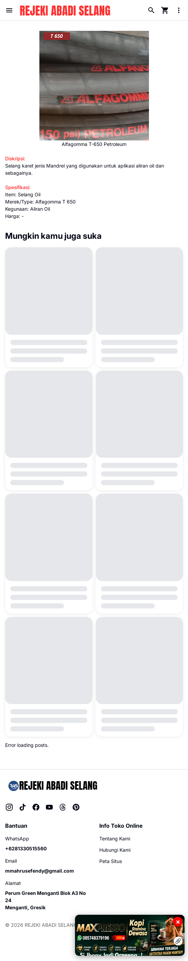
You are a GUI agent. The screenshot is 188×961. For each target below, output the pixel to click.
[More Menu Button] (179, 10)
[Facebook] (36, 807)
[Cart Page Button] (165, 10)
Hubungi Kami (114, 850)
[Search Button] (151, 10)
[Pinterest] (76, 807)
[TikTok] (22, 807)
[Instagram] (9, 807)
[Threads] (63, 807)
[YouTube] (49, 807)
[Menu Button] (9, 10)
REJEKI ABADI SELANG (51, 925)
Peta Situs (110, 861)
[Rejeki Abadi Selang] (52, 785)
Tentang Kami (114, 838)
